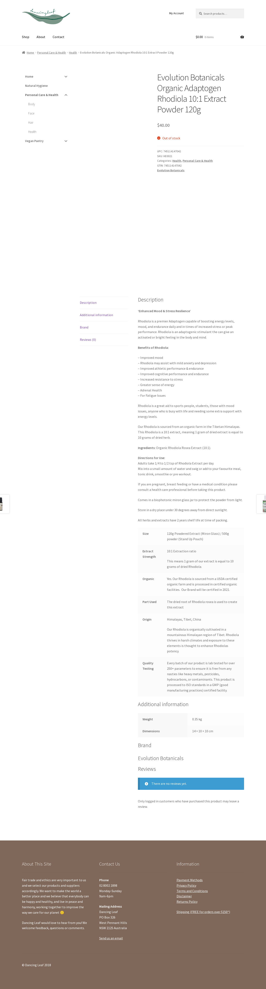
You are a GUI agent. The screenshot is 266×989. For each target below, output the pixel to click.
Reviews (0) (88, 339)
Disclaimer (184, 896)
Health (73, 52)
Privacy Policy (186, 885)
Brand (84, 327)
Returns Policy (187, 901)
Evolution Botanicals (171, 170)
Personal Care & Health (51, 52)
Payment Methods (190, 880)
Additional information (96, 315)
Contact (58, 37)
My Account (176, 13)
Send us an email (111, 938)
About (41, 37)
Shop (25, 37)
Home (30, 52)
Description (88, 302)
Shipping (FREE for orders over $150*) (203, 912)
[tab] (104, 303)
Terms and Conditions (192, 891)
